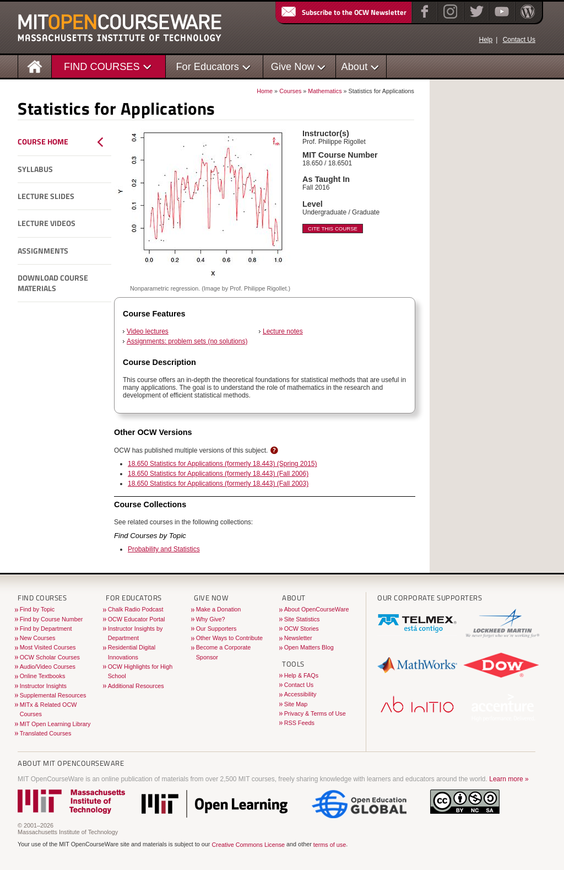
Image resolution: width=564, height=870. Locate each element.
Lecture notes (283, 331)
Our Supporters (216, 628)
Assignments (43, 251)
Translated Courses (46, 733)
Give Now (292, 66)
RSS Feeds (299, 722)
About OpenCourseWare (316, 609)
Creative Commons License (248, 845)
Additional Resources (136, 686)
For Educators (207, 66)
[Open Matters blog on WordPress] (526, 19)
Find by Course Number (51, 619)
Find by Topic (37, 609)
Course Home (43, 142)
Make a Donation (218, 609)
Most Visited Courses (48, 647)
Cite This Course (332, 228)
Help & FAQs (301, 675)
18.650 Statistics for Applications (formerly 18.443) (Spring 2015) (222, 464)
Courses (290, 91)
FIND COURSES (102, 66)
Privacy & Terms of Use (315, 713)
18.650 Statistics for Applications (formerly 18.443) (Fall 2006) (218, 473)
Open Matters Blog (309, 647)
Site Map (296, 704)
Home (265, 91)
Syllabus (35, 169)
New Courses (38, 638)
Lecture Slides (46, 196)
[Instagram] (449, 18)
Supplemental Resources (53, 695)
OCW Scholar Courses (50, 657)
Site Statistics (302, 619)
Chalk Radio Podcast (136, 609)
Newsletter (298, 638)
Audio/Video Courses (47, 666)
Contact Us (519, 40)
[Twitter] (475, 18)
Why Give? (210, 619)
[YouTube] (500, 19)
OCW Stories (301, 628)
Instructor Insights (43, 686)
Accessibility (300, 694)
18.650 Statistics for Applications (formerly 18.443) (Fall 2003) (218, 483)
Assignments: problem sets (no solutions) (187, 341)
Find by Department (46, 628)
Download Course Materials (53, 283)
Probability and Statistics (164, 549)
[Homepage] (35, 66)
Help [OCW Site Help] (485, 40)
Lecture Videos (46, 223)
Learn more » (508, 779)
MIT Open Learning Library (55, 724)
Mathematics (324, 91)
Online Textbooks (43, 676)
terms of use (329, 845)
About (354, 66)
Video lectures (148, 331)
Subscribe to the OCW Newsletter (343, 12)
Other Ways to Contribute (229, 638)
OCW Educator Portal (136, 619)
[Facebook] (423, 18)
